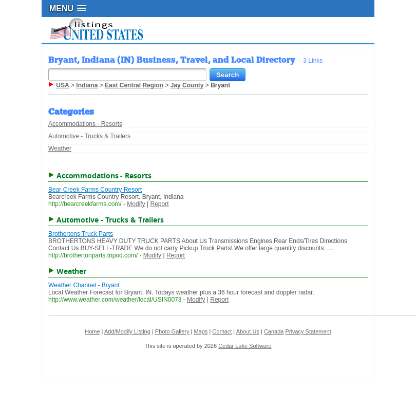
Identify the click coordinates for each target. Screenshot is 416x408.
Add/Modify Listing (127, 331)
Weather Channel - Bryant (84, 285)
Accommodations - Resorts (85, 123)
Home (92, 331)
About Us (247, 331)
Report (159, 204)
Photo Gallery (172, 331)
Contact (222, 331)
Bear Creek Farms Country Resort (95, 189)
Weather (59, 148)
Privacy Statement (308, 331)
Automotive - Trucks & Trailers (89, 136)
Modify (136, 204)
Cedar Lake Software (244, 346)
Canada (274, 331)
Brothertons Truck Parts (80, 233)
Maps (200, 331)
